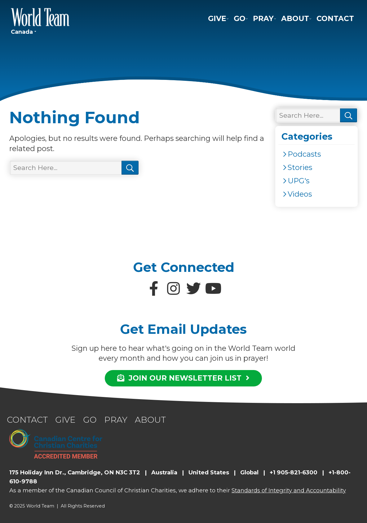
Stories (300, 167)
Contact (335, 18)
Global (249, 472)
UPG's (298, 180)
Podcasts (304, 154)
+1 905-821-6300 (293, 472)
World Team (40, 17)
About (295, 18)
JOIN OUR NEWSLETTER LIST (183, 377)
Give (217, 18)
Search (130, 168)
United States (208, 472)
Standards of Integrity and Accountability (289, 490)
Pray (263, 18)
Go (239, 18)
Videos (300, 194)
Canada (22, 31)
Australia (164, 472)
